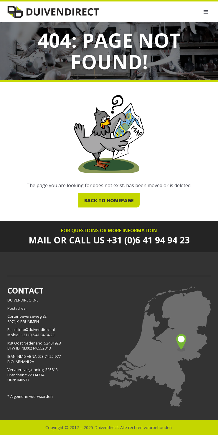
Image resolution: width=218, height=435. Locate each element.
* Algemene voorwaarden (30, 396)
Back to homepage (109, 200)
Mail (40, 240)
